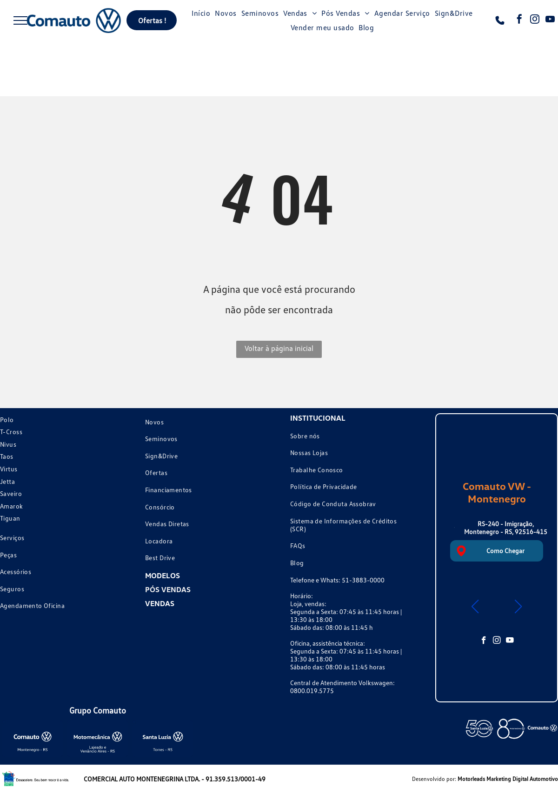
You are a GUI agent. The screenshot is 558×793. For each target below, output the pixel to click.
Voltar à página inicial (279, 348)
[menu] (20, 20)
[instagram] (535, 20)
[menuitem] (201, 13)
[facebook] (519, 20)
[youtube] (550, 20)
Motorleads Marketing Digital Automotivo (508, 778)
